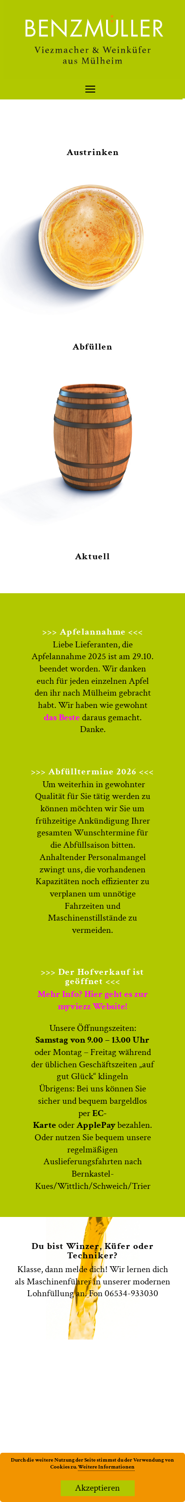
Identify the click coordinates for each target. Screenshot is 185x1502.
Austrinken (93, 152)
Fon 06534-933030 (123, 1293)
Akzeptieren (97, 1488)
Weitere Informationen (106, 1467)
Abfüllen (92, 347)
